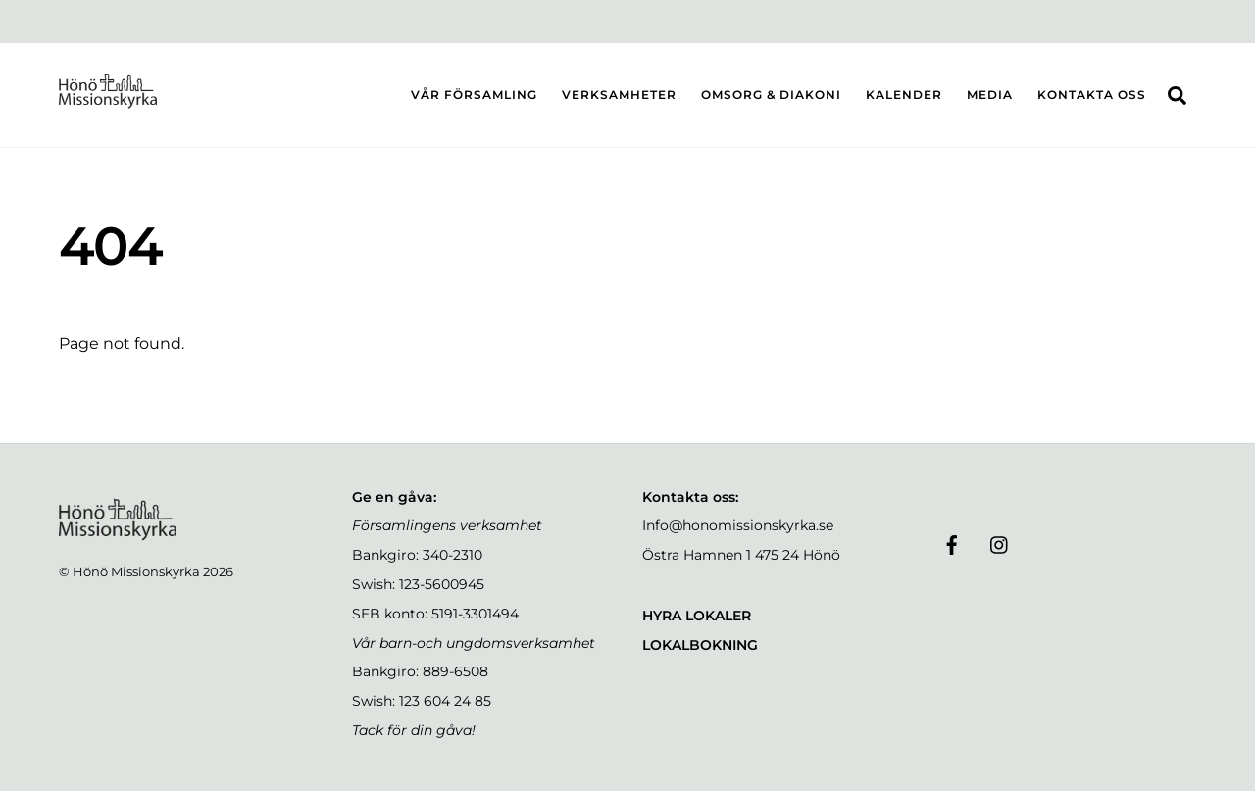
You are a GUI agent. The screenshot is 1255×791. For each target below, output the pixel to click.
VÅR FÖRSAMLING (474, 94)
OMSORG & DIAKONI (771, 94)
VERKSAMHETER (619, 94)
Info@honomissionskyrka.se (737, 525)
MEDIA (990, 94)
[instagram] (1000, 543)
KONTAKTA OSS (1091, 94)
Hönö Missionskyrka (136, 571)
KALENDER (904, 94)
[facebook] (952, 543)
